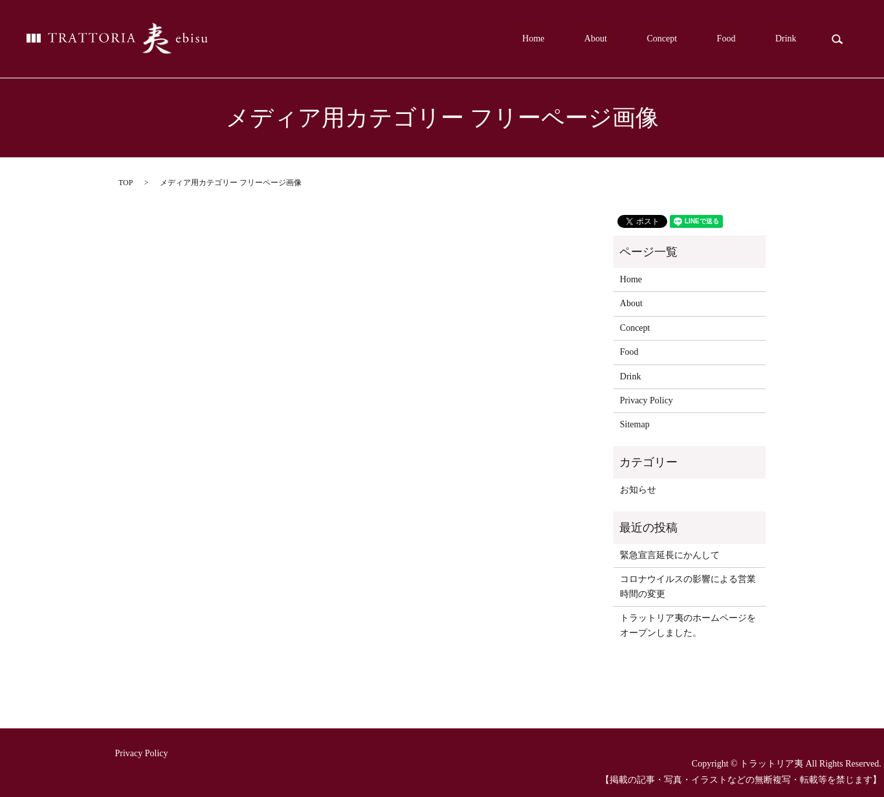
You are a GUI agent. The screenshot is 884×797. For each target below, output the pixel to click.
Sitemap (635, 424)
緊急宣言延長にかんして (670, 555)
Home (615, 39)
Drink (795, 39)
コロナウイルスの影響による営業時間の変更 (688, 586)
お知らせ (638, 490)
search (836, 39)
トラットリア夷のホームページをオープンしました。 (688, 625)
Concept (707, 39)
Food (753, 39)
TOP (125, 182)
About (659, 39)
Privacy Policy (646, 400)
